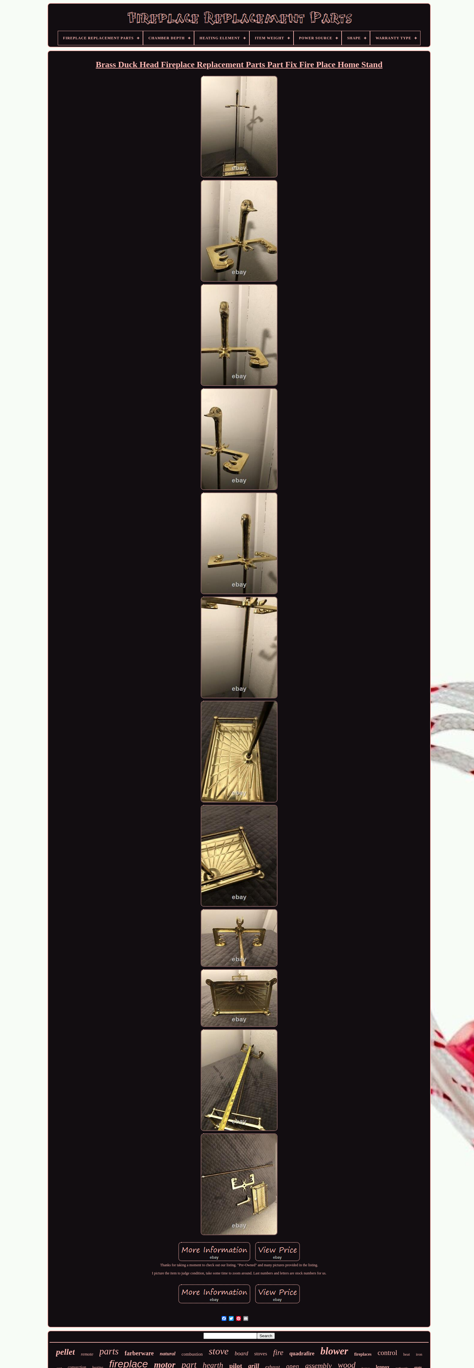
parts (109, 1351)
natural (168, 1354)
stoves (260, 1354)
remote (87, 1354)
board (241, 1353)
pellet (65, 1352)
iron (419, 1354)
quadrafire (301, 1353)
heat (406, 1354)
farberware (139, 1353)
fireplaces (363, 1354)
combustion (192, 1354)
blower (334, 1351)
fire (278, 1352)
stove (219, 1351)
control (387, 1353)
